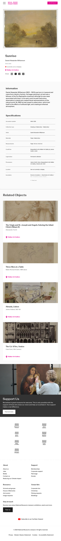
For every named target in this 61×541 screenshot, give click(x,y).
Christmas (34, 491)
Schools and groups (9, 488)
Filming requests (36, 493)
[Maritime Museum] (44, 434)
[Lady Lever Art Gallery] (16, 451)
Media (5, 474)
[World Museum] (44, 426)
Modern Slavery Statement (22, 535)
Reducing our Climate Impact (12, 478)
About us (6, 469)
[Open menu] (4, 3)
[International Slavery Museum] (16, 434)
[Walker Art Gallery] (16, 442)
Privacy (11, 535)
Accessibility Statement (46, 535)
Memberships (35, 469)
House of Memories (9, 491)
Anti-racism (6, 493)
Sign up (7, 510)
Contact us (6, 476)
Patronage (34, 474)
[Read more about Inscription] (42, 178)
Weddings (34, 495)
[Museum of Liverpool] (16, 426)
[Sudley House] (44, 442)
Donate (33, 476)
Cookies (34, 535)
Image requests (8, 495)
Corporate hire (35, 488)
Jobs (4, 471)
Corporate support (37, 471)
